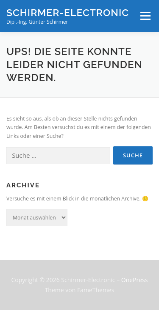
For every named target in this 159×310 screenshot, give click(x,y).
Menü (145, 15)
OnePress (134, 280)
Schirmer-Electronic (67, 12)
